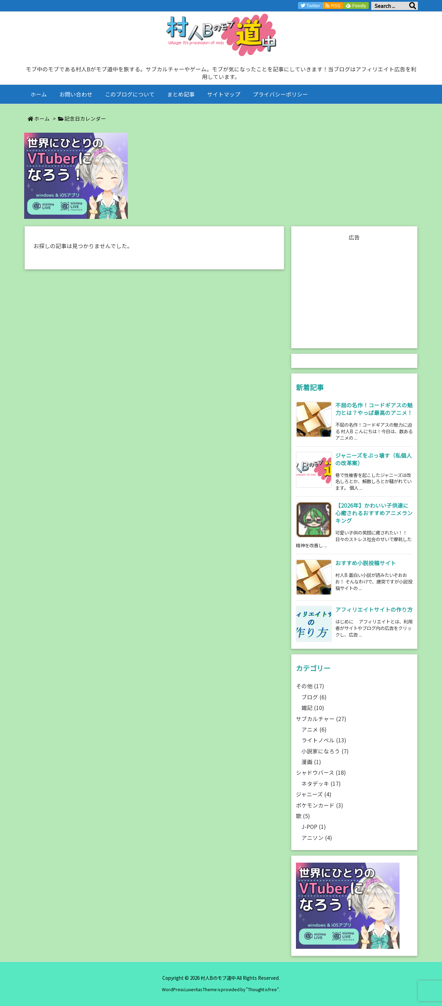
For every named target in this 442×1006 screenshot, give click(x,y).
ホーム (42, 118)
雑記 (312, 708)
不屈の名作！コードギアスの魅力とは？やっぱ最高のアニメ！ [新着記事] (374, 409)
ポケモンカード (319, 805)
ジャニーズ (314, 794)
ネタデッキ (321, 783)
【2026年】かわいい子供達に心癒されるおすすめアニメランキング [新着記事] (374, 513)
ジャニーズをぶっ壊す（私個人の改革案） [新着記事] (373, 459)
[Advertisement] (354, 291)
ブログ (314, 697)
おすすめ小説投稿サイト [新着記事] (365, 563)
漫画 (311, 762)
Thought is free (262, 989)
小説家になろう (325, 751)
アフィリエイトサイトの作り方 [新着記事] (374, 609)
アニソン (316, 838)
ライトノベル (323, 740)
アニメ (314, 729)
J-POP (313, 827)
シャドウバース (321, 772)
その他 (310, 686)
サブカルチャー (321, 719)
